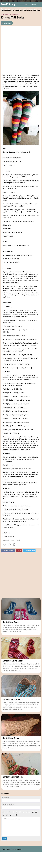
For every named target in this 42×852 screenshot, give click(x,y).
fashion (19, 540)
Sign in (26, 5)
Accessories (7, 23)
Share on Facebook (8, 551)
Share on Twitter (29, 551)
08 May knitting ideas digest (10, 14)
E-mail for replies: (7, 805)
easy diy (13, 540)
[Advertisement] (21, 50)
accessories (6, 540)
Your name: (5, 798)
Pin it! (19, 551)
